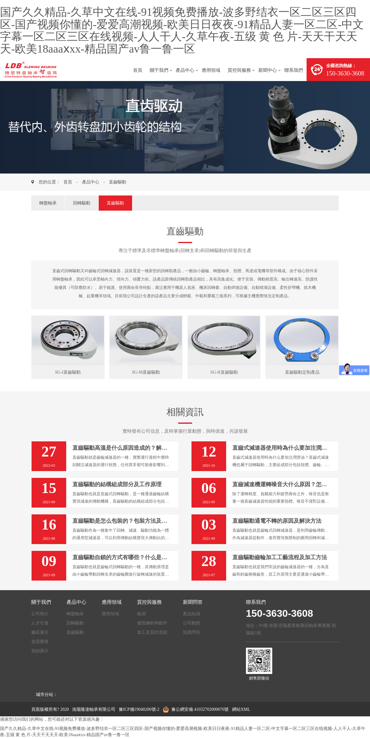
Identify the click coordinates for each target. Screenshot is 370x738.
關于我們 (159, 70)
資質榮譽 (40, 641)
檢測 (141, 613)
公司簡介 (40, 613)
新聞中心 (267, 70)
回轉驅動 (81, 203)
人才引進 (40, 623)
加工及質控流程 (152, 632)
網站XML (241, 709)
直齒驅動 (117, 182)
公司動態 (191, 623)
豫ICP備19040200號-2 (139, 709)
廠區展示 (40, 632)
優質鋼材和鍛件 (152, 623)
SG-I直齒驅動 (68, 372)
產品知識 (191, 613)
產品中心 (185, 70)
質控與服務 (239, 70)
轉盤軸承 (48, 203)
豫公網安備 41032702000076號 (196, 709)
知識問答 (191, 632)
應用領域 (211, 70)
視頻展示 (40, 651)
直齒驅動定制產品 (302, 372)
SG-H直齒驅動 (224, 372)
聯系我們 (293, 70)
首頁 (137, 70)
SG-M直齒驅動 (146, 372)
